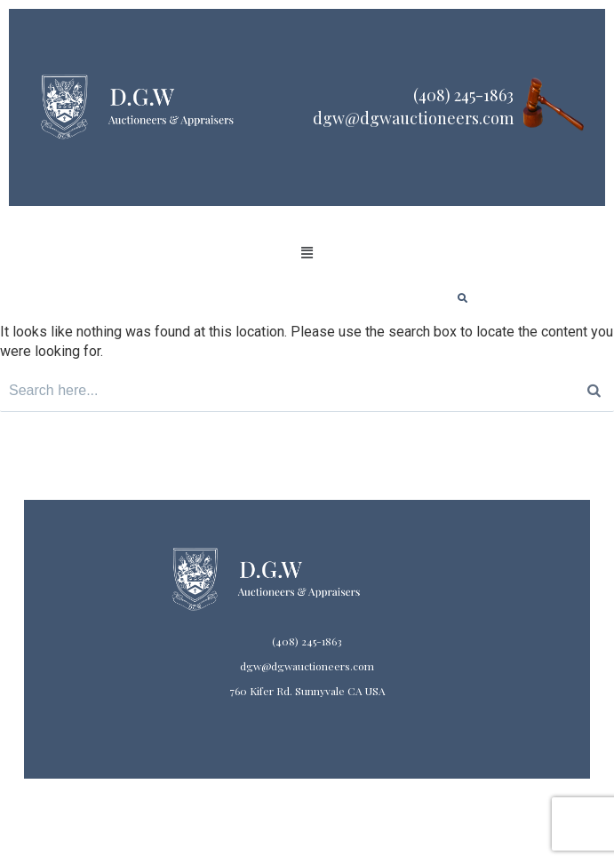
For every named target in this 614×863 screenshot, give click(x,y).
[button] (306, 253)
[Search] (594, 391)
